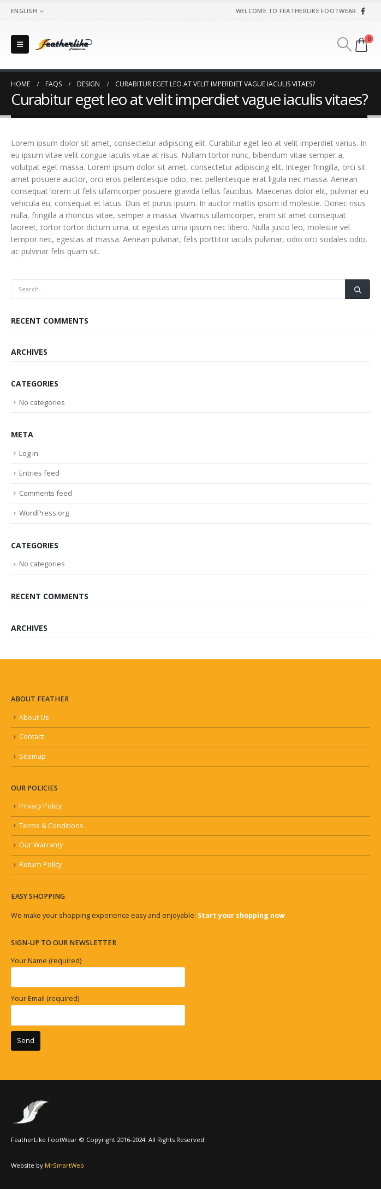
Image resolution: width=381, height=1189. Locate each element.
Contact (31, 736)
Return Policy (40, 864)
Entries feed (39, 473)
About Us (34, 717)
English (24, 11)
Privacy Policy (40, 806)
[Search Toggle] (344, 44)
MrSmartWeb (64, 1165)
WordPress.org (44, 513)
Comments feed (45, 493)
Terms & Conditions (51, 825)
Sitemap (32, 756)
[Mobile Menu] (20, 44)
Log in (28, 453)
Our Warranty (41, 845)
